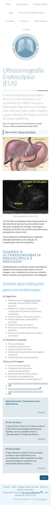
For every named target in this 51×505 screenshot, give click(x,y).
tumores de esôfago (32, 300)
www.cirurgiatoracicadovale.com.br (23, 388)
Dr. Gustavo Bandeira (31, 492)
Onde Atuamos (40, 21)
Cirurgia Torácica (40, 4)
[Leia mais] (41, 412)
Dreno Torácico (13, 422)
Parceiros (25, 21)
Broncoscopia (13, 448)
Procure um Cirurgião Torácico (31, 12)
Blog (11, 12)
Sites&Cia (42, 499)
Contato (26, 29)
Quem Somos (22, 4)
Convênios (10, 21)
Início (5, 123)
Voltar (44, 477)
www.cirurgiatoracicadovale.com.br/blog (25, 391)
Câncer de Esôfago (26, 132)
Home (7, 4)
